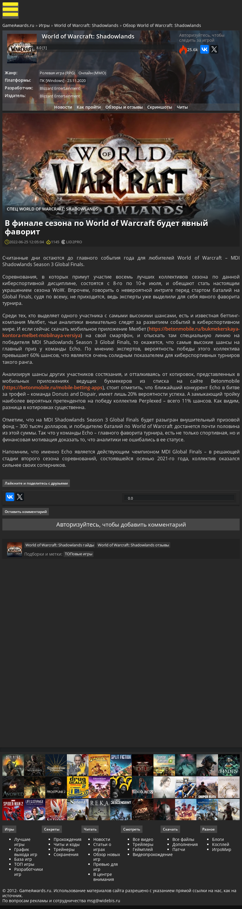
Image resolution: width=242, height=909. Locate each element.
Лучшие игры (23, 864)
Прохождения (68, 861)
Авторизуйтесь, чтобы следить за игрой (201, 41)
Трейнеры (64, 871)
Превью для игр (106, 889)
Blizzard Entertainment (62, 91)
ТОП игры (25, 886)
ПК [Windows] (54, 83)
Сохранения (66, 876)
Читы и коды (67, 866)
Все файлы (183, 861)
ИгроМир (221, 871)
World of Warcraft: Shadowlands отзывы (134, 559)
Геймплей (143, 871)
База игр (24, 881)
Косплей (220, 866)
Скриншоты (161, 112)
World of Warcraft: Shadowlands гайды (59, 559)
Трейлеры (143, 866)
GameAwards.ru (19, 27)
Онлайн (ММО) (95, 75)
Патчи (178, 871)
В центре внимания (104, 898)
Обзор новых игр (107, 878)
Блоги (217, 861)
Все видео (143, 861)
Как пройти (87, 112)
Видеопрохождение (153, 876)
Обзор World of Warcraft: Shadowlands (163, 27)
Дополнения (185, 866)
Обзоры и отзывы (124, 112)
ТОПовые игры (78, 570)
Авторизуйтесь (76, 537)
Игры (44, 27)
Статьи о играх (102, 868)
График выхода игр (26, 873)
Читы (185, 112)
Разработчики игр (29, 893)
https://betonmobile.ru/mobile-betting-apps (53, 394)
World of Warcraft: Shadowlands (87, 27)
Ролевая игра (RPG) (59, 75)
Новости (60, 112)
